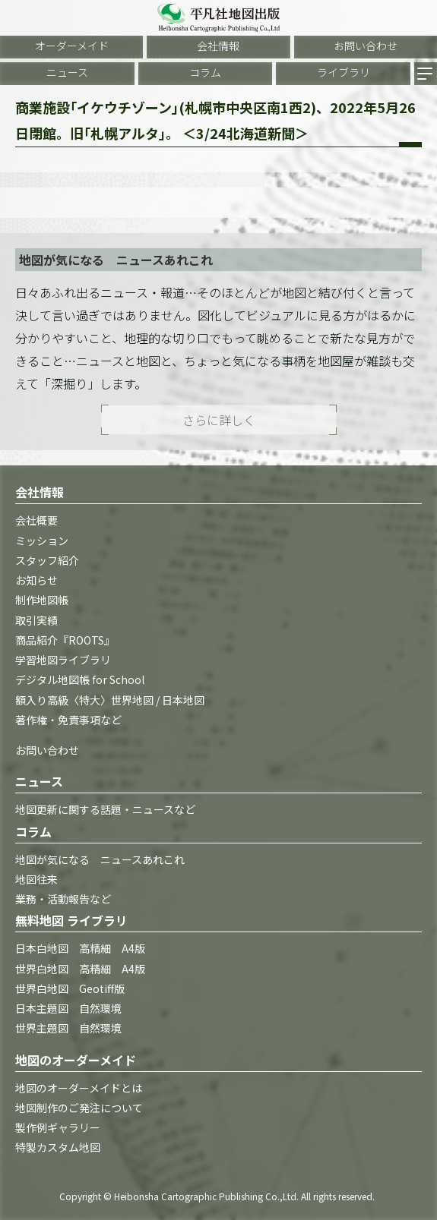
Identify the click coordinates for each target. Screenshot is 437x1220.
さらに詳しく (218, 420)
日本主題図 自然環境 (68, 1008)
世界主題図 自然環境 (68, 1028)
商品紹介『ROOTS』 (65, 640)
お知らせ (36, 580)
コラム (205, 72)
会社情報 (218, 45)
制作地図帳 (41, 599)
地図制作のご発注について (79, 1107)
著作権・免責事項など (68, 719)
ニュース (67, 72)
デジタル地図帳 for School (79, 679)
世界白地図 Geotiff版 (70, 988)
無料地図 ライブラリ (71, 920)
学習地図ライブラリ (63, 659)
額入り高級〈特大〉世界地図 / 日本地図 (109, 700)
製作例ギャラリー (57, 1127)
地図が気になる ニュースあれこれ (100, 859)
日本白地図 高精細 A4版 (80, 948)
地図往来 (36, 879)
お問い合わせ (365, 45)
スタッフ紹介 (47, 560)
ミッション (41, 540)
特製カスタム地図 (57, 1147)
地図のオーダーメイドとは (78, 1087)
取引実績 (36, 620)
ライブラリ (343, 72)
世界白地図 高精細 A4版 (80, 968)
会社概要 (36, 520)
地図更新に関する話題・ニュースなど (105, 809)
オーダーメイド (72, 45)
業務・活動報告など (63, 898)
